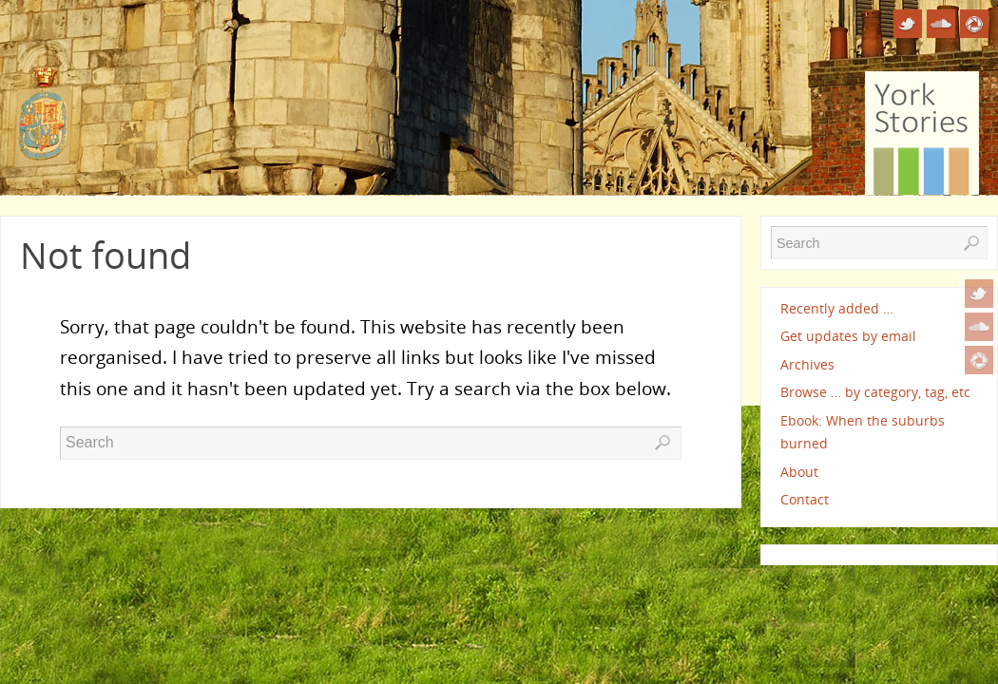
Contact (804, 499)
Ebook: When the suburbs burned (862, 431)
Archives (807, 364)
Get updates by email (848, 336)
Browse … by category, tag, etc (875, 392)
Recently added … (836, 308)
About (799, 472)
